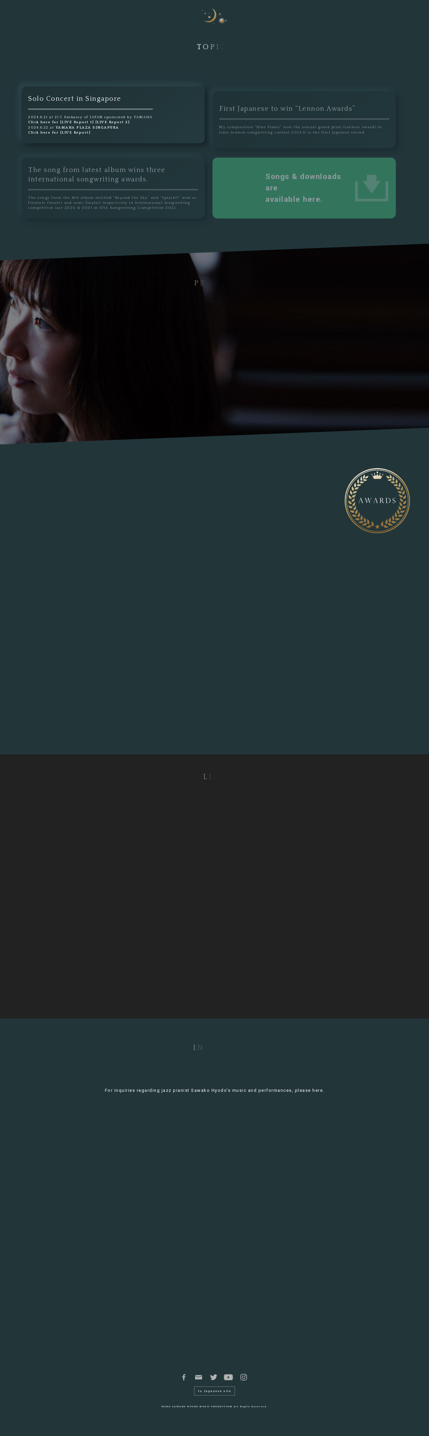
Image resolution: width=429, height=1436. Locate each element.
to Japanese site (214, 1401)
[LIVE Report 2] (113, 122)
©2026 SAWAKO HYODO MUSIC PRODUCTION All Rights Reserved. (215, 1416)
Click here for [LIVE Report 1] (61, 122)
